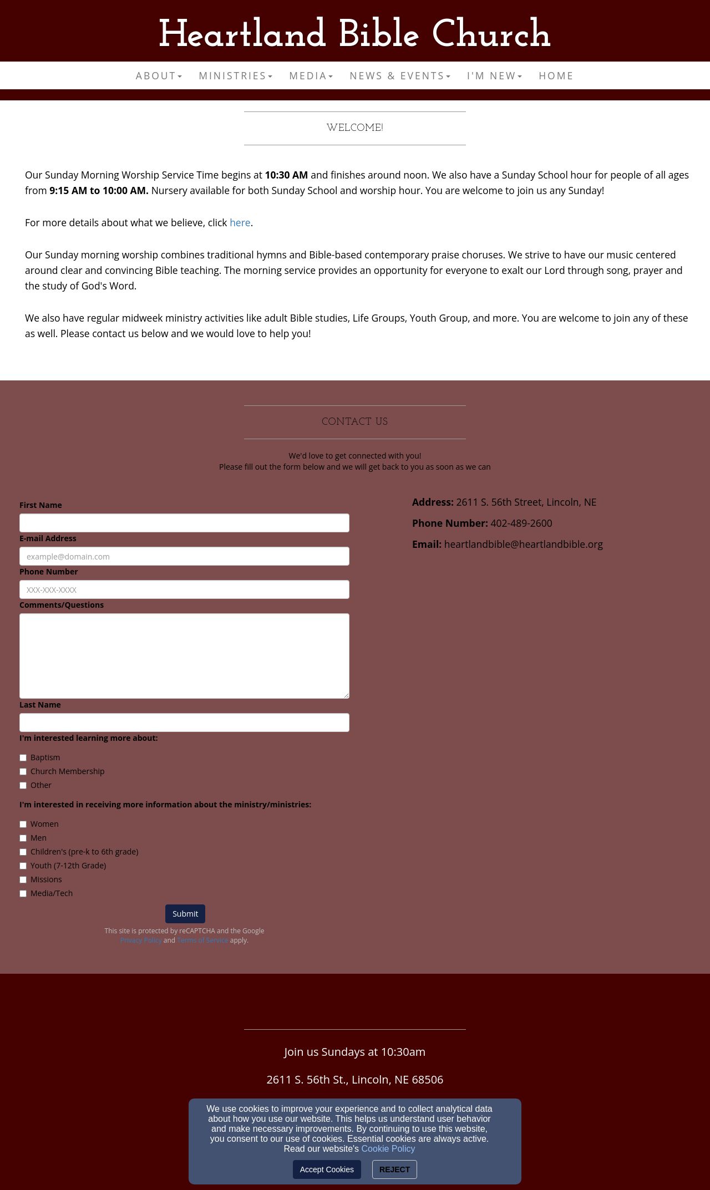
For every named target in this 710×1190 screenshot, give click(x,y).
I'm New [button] (494, 75)
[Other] (23, 785)
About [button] (159, 75)
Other (35, 785)
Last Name (40, 704)
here (240, 222)
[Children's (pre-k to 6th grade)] (23, 852)
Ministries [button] (235, 75)
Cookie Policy (388, 1148)
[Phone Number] (184, 589)
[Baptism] (23, 757)
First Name (40, 505)
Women (39, 823)
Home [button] (556, 75)
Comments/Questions (61, 604)
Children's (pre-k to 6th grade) (78, 851)
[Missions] (23, 879)
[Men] (23, 838)
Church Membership (62, 771)
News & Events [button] (399, 75)
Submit (185, 913)
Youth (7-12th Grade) (62, 865)
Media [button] (311, 75)
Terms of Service (202, 940)
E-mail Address (48, 538)
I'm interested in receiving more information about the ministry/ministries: (165, 804)
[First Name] (184, 522)
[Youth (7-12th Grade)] (23, 865)
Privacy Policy (141, 940)
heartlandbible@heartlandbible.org (523, 544)
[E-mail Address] (184, 556)
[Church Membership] (23, 771)
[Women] (23, 824)
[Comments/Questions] (184, 656)
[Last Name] (184, 722)
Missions (40, 879)
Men (33, 837)
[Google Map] (554, 644)
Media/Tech (46, 893)
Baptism (39, 757)
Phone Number (48, 571)
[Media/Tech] (23, 893)
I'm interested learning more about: (88, 738)
